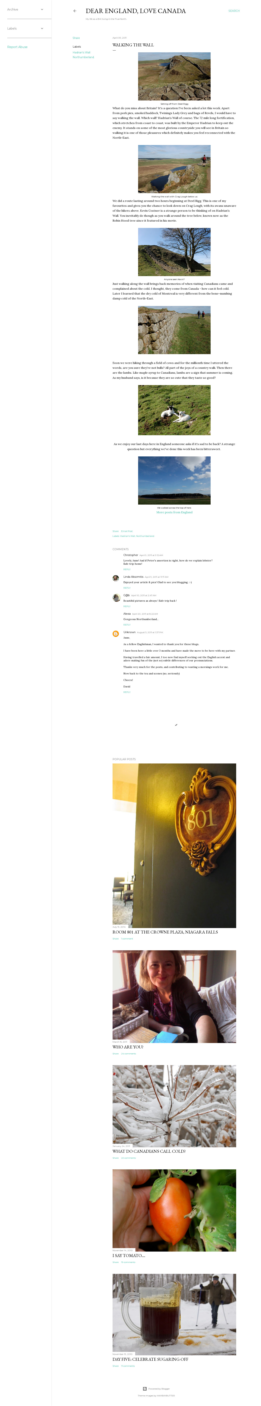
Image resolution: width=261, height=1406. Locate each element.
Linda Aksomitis (133, 576)
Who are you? (128, 1047)
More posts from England (174, 512)
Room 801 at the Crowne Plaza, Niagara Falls (165, 932)
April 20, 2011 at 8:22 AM (145, 613)
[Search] (234, 11)
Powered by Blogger (156, 1389)
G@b (126, 595)
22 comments (128, 1158)
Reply (126, 569)
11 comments (128, 1366)
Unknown (129, 632)
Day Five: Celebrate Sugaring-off (150, 1359)
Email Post (127, 531)
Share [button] (76, 38)
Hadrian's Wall (81, 52)
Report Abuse (17, 47)
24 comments (128, 1053)
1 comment (127, 938)
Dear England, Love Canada (136, 11)
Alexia (127, 613)
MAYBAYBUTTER (166, 1395)
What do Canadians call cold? (149, 1151)
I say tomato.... (129, 1255)
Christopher (130, 555)
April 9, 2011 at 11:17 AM (156, 577)
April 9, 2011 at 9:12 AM (151, 555)
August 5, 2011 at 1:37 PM (150, 632)
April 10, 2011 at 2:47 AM (143, 595)
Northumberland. (83, 57)
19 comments (128, 1262)
